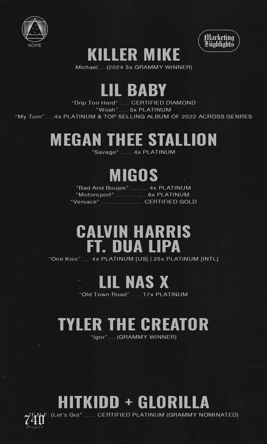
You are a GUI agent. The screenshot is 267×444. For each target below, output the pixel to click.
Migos (133, 174)
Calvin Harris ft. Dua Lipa (133, 238)
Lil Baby (133, 89)
